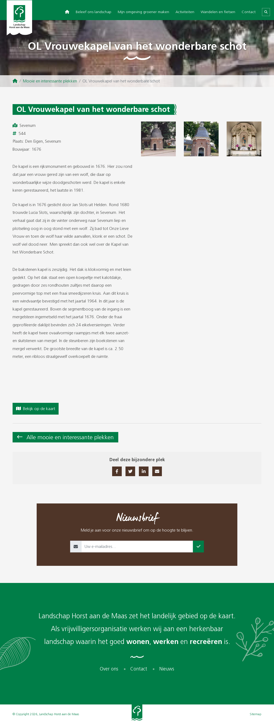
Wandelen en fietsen (218, 12)
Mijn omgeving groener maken (143, 12)
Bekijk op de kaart (35, 408)
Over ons (109, 669)
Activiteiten (185, 12)
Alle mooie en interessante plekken (70, 437)
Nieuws (166, 669)
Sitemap (255, 714)
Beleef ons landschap (93, 12)
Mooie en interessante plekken (50, 81)
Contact (249, 12)
